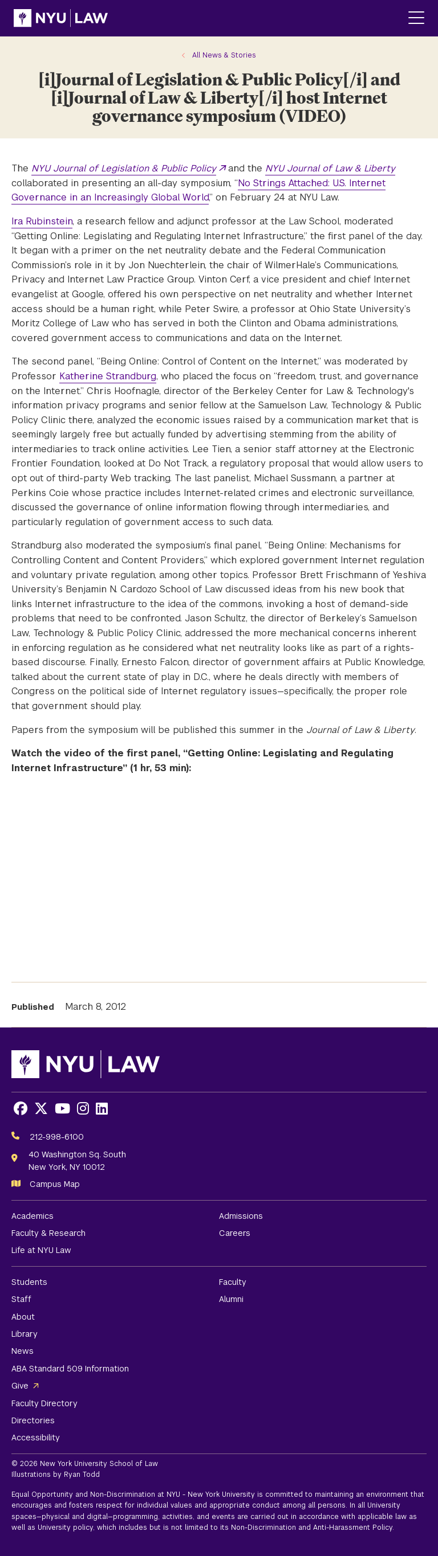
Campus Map (55, 1184)
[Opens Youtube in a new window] (62, 1109)
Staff (21, 1299)
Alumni (231, 1299)
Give (20, 1386)
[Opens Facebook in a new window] (20, 1109)
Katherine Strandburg (107, 376)
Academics (32, 1216)
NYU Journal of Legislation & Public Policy (123, 168)
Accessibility (35, 1437)
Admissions (241, 1216)
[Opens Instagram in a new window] (83, 1109)
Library (24, 1334)
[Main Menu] (416, 18)
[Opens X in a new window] (41, 1109)
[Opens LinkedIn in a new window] (102, 1109)
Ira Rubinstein (41, 221)
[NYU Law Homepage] (61, 18)
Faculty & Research (48, 1233)
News (22, 1351)
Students (29, 1282)
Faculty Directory (44, 1403)
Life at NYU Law (41, 1250)
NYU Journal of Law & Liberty (330, 168)
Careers (234, 1233)
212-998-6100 (57, 1137)
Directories (33, 1420)
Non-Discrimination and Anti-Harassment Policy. (312, 1527)
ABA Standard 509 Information (70, 1368)
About (23, 1317)
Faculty (232, 1282)
